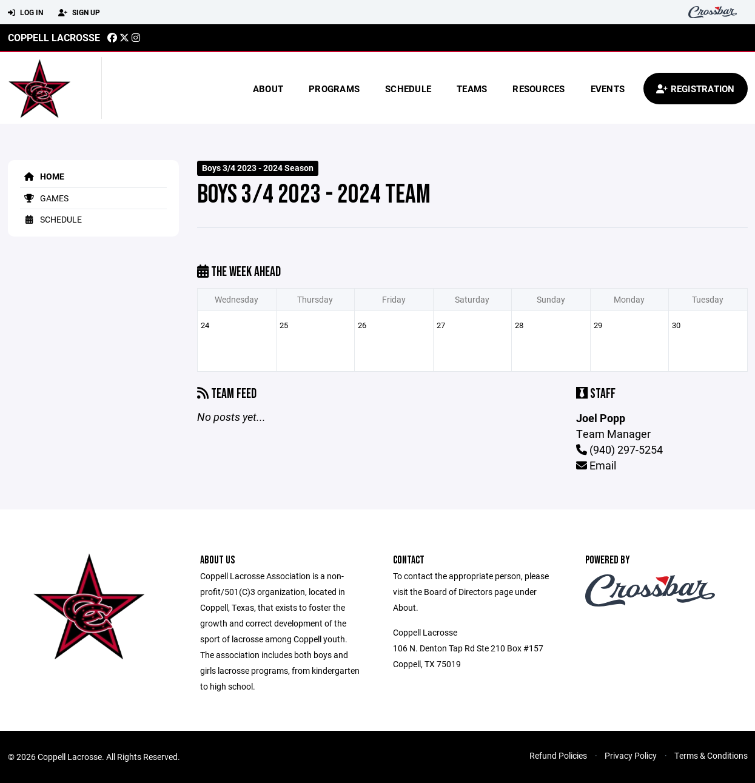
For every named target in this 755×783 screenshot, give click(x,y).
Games (44, 198)
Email (596, 465)
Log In (25, 12)
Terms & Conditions (711, 755)
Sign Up (79, 12)
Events (608, 88)
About (268, 88)
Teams (472, 88)
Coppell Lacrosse (54, 37)
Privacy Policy (631, 755)
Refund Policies (558, 755)
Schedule (408, 88)
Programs (334, 88)
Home (42, 176)
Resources (538, 88)
